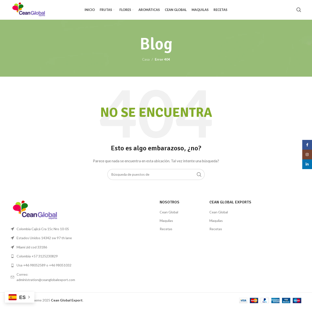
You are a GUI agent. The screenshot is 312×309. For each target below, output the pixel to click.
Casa (146, 60)
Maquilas (166, 221)
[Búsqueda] (299, 10)
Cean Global (169, 213)
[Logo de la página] (30, 10)
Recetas (166, 230)
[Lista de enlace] (44, 257)
